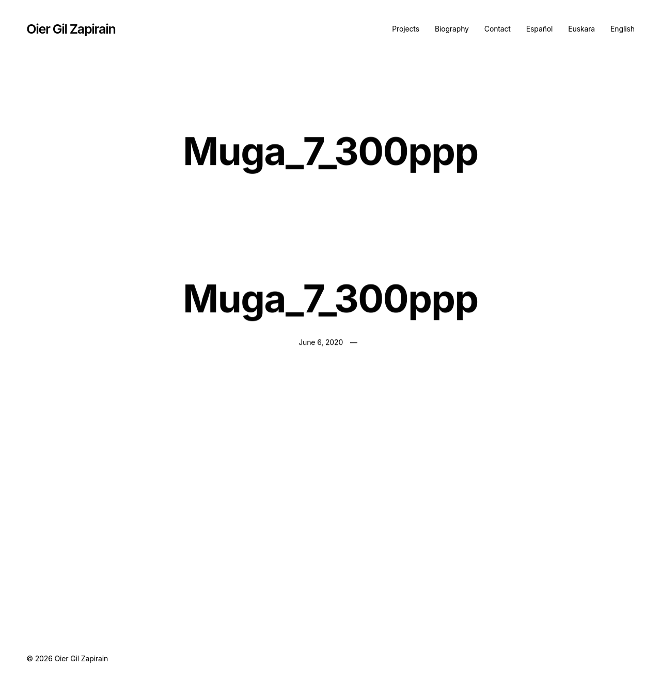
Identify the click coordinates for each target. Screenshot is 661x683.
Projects (405, 28)
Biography (452, 28)
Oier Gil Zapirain (70, 29)
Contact (497, 28)
